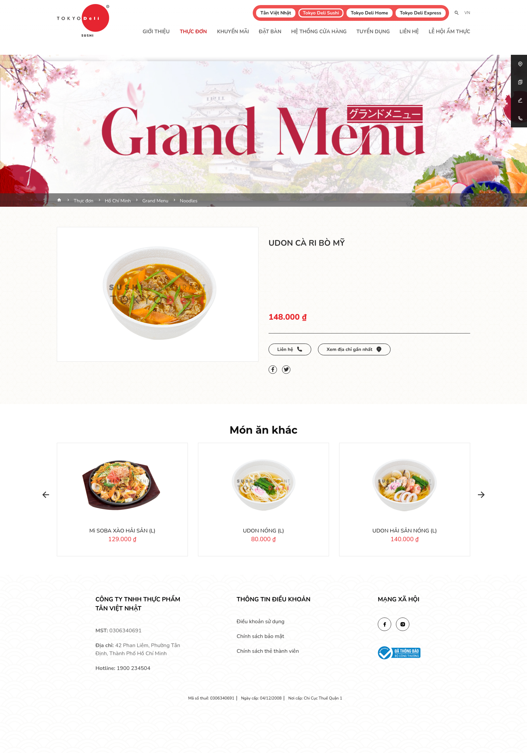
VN (467, 12)
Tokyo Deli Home (369, 13)
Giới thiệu (156, 31)
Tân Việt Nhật (275, 13)
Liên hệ (409, 31)
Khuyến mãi (233, 31)
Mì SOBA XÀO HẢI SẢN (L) (122, 530)
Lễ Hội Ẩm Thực (449, 31)
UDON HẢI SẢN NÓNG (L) (404, 530)
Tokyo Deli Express (420, 13)
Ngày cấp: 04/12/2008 (261, 698)
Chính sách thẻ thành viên (268, 651)
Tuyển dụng (373, 31)
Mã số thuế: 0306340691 (211, 698)
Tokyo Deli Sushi (321, 13)
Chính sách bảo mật (260, 636)
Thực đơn (193, 31)
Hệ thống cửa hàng (319, 31)
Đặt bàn (270, 31)
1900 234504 (133, 668)
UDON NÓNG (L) (263, 530)
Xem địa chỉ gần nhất (354, 349)
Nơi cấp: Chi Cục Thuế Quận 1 (315, 698)
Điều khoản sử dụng (260, 621)
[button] (43, 495)
